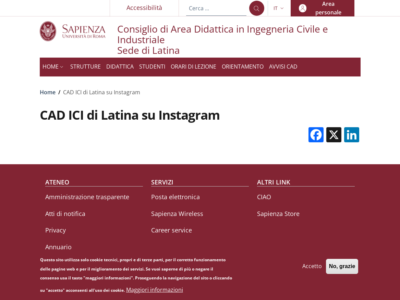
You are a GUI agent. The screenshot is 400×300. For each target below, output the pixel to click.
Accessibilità (144, 7)
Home (48, 92)
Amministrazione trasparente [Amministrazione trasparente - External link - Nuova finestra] (87, 197)
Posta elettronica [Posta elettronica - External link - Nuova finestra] (175, 197)
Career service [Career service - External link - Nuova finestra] (171, 230)
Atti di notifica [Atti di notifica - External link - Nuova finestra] (65, 213)
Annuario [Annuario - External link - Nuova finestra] (58, 247)
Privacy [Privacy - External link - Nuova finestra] (55, 230)
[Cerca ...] (256, 8)
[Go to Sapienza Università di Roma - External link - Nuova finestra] (78, 31)
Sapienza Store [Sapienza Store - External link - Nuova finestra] (278, 213)
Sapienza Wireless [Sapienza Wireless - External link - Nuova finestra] (177, 213)
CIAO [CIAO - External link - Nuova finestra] (264, 197)
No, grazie (342, 269)
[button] (279, 8)
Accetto (312, 269)
